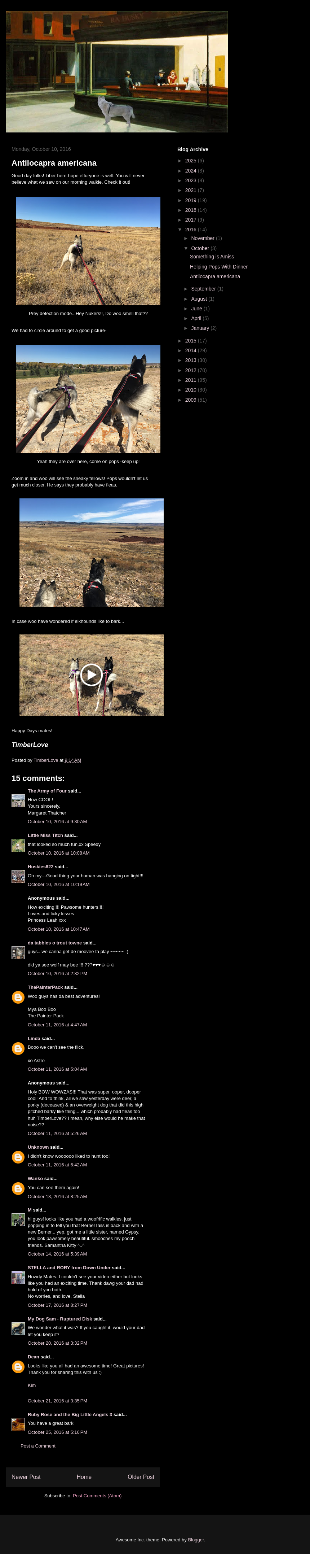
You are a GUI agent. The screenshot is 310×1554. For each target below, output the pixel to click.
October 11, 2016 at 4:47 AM (57, 1024)
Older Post (141, 1477)
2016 (191, 229)
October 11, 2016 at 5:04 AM (57, 1069)
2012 (191, 370)
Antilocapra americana (215, 276)
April (197, 318)
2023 (191, 180)
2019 (191, 200)
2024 (191, 171)
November (203, 238)
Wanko (35, 1178)
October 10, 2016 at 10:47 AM (59, 929)
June (197, 308)
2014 (191, 350)
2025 (191, 160)
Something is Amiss (212, 256)
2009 (191, 400)
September (204, 289)
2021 (191, 190)
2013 (191, 360)
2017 (191, 220)
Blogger (196, 1539)
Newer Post (26, 1477)
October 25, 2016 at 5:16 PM (57, 1432)
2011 (191, 380)
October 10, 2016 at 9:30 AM (57, 821)
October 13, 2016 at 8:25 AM (57, 1196)
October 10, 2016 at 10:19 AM (59, 884)
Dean (33, 1356)
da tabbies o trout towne (55, 943)
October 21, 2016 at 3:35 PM (57, 1401)
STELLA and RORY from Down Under (69, 1267)
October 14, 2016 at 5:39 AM (57, 1254)
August (199, 299)
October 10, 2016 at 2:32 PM (57, 973)
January (201, 328)
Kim (32, 1385)
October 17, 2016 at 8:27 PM (57, 1305)
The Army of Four (47, 791)
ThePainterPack (45, 987)
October (201, 248)
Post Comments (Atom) (97, 1495)
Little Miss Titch (45, 835)
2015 (191, 341)
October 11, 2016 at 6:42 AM (57, 1164)
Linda (34, 1038)
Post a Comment (38, 1446)
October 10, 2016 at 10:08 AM (59, 853)
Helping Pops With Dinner (219, 267)
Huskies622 (41, 866)
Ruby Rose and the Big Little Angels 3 (70, 1414)
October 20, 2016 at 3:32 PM (57, 1343)
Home (84, 1477)
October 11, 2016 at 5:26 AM (57, 1133)
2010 (191, 390)
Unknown (38, 1147)
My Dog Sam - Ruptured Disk (60, 1319)
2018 (191, 210)
